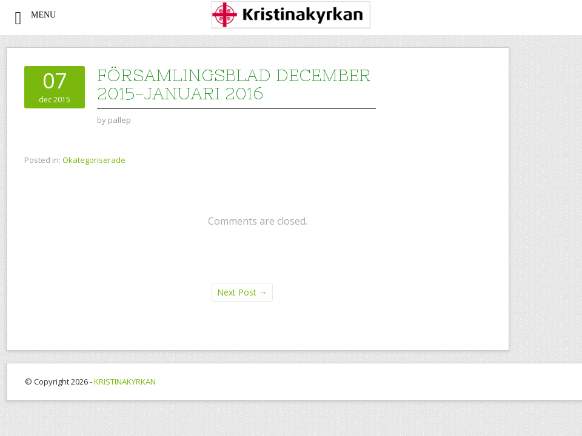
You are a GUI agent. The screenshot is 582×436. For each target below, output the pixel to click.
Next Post (242, 292)
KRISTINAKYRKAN (125, 381)
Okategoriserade (93, 159)
